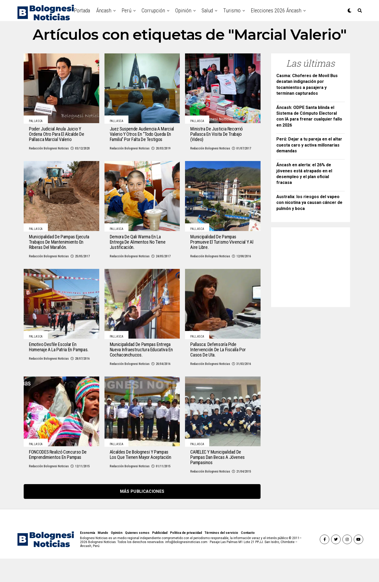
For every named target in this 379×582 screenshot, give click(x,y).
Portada (82, 10)
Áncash (103, 10)
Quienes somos (137, 556)
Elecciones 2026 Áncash (276, 10)
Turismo (232, 10)
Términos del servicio (221, 556)
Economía (87, 556)
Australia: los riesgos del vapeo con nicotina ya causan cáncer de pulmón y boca (309, 202)
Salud (207, 10)
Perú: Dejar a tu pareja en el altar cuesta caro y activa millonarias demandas (309, 145)
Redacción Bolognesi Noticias (49, 154)
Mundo (103, 556)
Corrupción (153, 10)
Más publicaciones (142, 514)
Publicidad (159, 556)
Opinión (183, 10)
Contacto (248, 556)
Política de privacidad (186, 556)
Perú (126, 10)
